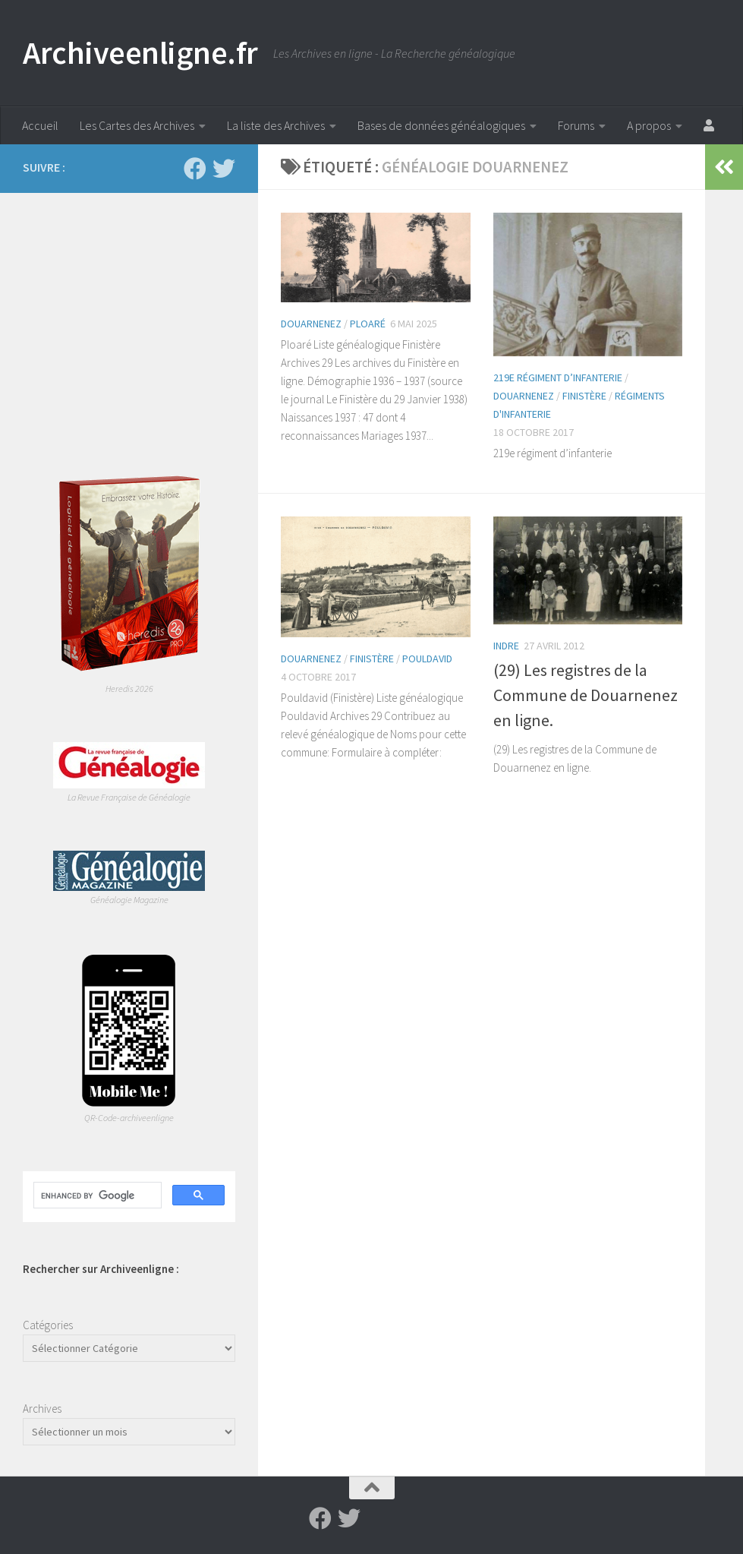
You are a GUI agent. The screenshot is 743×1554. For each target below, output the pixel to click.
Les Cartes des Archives (137, 125)
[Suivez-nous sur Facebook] (195, 168)
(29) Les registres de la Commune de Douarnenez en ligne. (585, 695)
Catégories (48, 1325)
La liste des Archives (276, 125)
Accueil (40, 125)
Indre (506, 645)
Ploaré (368, 323)
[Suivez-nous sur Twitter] (224, 168)
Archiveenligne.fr (140, 52)
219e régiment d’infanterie (557, 377)
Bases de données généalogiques (441, 125)
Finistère (584, 396)
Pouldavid (427, 658)
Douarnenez (311, 323)
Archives (42, 1408)
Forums (576, 125)
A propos (649, 125)
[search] (96, 1195)
